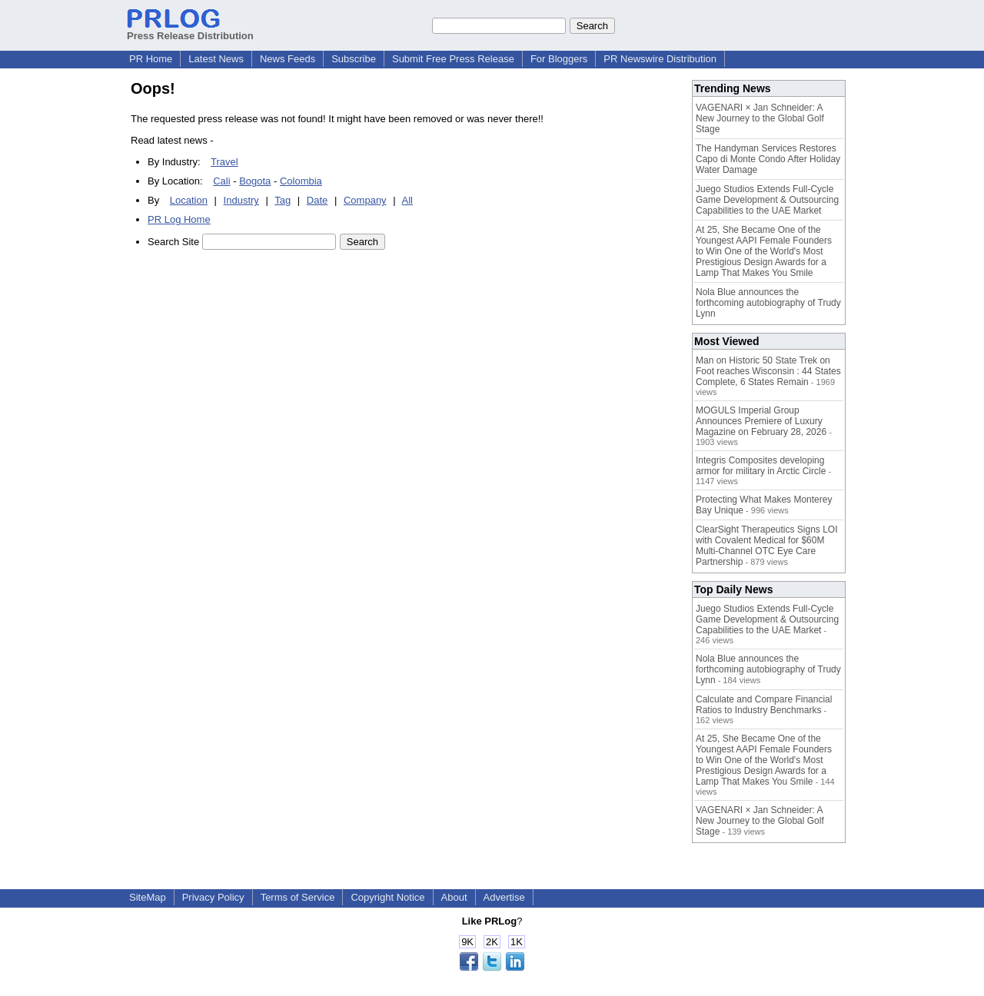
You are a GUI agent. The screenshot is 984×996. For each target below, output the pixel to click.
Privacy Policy (213, 897)
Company (365, 200)
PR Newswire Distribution (659, 59)
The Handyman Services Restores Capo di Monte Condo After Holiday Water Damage (768, 159)
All (407, 200)
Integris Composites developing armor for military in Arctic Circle (761, 465)
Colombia (301, 181)
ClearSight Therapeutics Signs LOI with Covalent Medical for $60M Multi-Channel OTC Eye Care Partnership (767, 545)
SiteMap (147, 897)
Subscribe (353, 59)
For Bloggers (558, 59)
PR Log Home (179, 219)
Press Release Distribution (190, 30)
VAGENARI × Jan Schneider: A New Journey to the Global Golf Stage (760, 118)
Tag (282, 200)
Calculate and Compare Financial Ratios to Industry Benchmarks (764, 704)
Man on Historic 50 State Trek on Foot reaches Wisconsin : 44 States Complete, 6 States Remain (768, 371)
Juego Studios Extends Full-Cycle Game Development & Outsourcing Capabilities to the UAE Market (767, 200)
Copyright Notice (387, 897)
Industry (241, 200)
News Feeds (287, 59)
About (454, 897)
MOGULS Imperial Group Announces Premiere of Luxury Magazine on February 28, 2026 (761, 421)
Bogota (255, 181)
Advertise (504, 897)
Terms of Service (298, 897)
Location (189, 200)
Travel (224, 162)
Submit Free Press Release (453, 59)
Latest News (216, 59)
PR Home (150, 59)
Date (317, 200)
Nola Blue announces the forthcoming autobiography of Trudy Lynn (768, 303)
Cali (221, 181)
